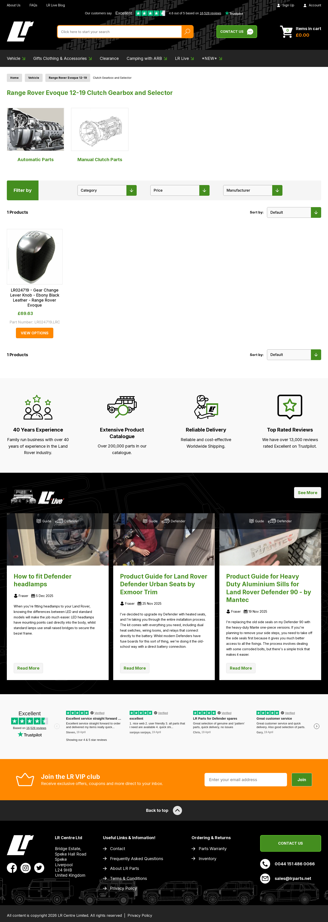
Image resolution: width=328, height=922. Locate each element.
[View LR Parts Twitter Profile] (39, 867)
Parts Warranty (213, 848)
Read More (28, 668)
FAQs (33, 5)
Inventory (207, 858)
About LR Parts (124, 868)
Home (14, 77)
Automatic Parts (35, 135)
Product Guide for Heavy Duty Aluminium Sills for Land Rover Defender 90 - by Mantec (268, 588)
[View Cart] (300, 31)
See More (307, 492)
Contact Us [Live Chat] (236, 31)
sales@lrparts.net (285, 879)
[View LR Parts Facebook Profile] (12, 867)
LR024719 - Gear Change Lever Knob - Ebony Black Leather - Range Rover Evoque (34, 297)
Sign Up (285, 5)
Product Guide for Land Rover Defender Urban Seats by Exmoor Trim (163, 584)
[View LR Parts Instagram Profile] (25, 867)
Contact (117, 848)
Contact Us (290, 843)
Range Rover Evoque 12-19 (68, 77)
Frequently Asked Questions (136, 858)
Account (312, 5)
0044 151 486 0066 (287, 864)
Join (301, 779)
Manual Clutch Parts (99, 135)
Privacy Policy (123, 888)
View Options (35, 333)
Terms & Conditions (128, 878)
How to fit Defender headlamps (43, 580)
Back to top (164, 810)
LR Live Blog (55, 5)
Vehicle (33, 77)
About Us (13, 5)
